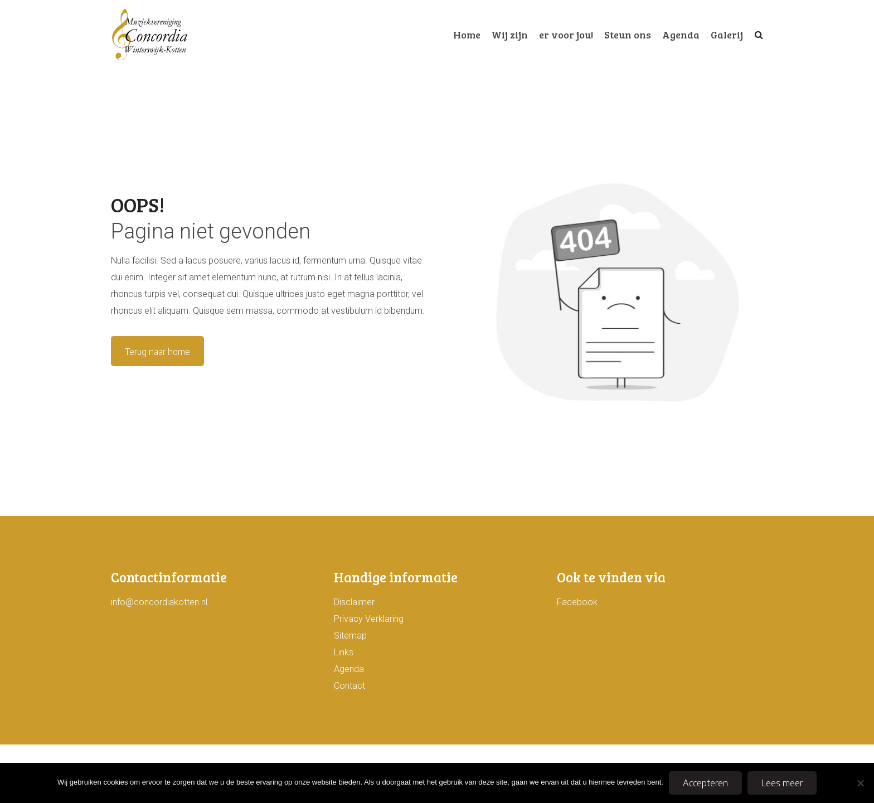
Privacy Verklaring (369, 619)
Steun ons (627, 34)
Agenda (681, 34)
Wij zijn (510, 34)
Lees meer (782, 783)
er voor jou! (566, 34)
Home (466, 34)
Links (343, 652)
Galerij (727, 34)
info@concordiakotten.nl (159, 602)
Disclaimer (354, 602)
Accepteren (705, 783)
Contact (349, 685)
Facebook (577, 602)
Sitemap (350, 635)
